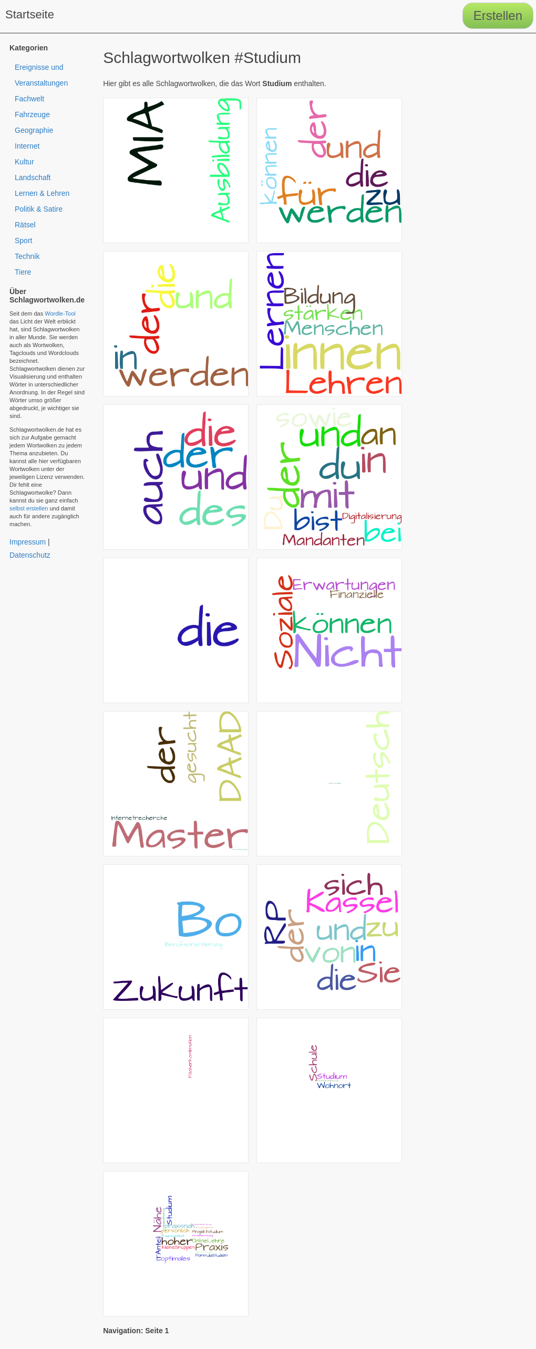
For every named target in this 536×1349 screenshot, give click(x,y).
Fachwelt (29, 99)
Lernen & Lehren (42, 193)
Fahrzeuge (32, 114)
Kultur (24, 162)
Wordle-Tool (60, 313)
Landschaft (33, 177)
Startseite (29, 14)
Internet (27, 146)
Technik (27, 256)
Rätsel (25, 225)
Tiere (23, 272)
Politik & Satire (39, 209)
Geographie (34, 130)
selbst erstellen (28, 508)
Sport (23, 240)
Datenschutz (29, 555)
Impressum (27, 542)
